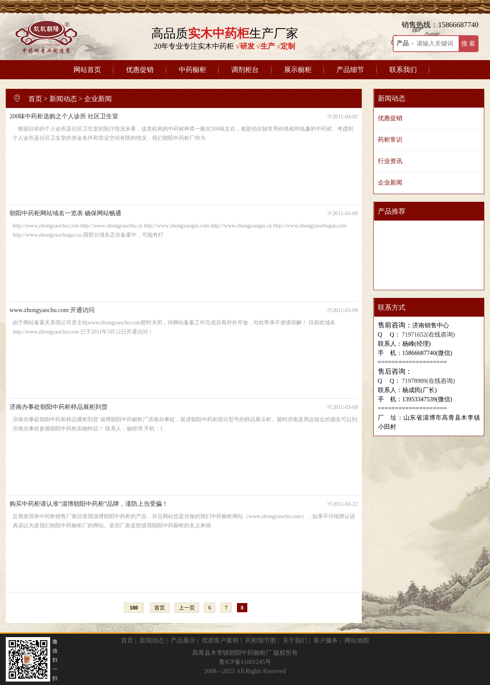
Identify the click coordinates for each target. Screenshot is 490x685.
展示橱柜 (298, 70)
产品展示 (183, 640)
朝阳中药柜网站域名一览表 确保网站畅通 (184, 213)
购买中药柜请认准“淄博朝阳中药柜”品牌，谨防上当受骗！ (184, 503)
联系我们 (403, 70)
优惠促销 (140, 70)
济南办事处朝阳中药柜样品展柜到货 (184, 407)
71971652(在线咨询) (427, 334)
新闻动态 (63, 99)
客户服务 (326, 640)
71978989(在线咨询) (427, 381)
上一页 (187, 608)
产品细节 (350, 70)
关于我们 (295, 640)
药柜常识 (390, 139)
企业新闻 (98, 99)
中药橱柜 (192, 70)
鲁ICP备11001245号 (245, 662)
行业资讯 (390, 161)
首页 (35, 99)
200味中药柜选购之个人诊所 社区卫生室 (184, 116)
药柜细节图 (260, 640)
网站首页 (87, 70)
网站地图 (357, 640)
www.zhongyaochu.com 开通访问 (184, 310)
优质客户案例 (220, 640)
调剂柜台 (245, 70)
